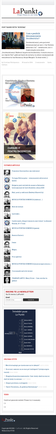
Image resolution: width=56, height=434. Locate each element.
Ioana (14, 242)
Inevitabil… (16, 214)
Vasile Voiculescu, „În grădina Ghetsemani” (22, 387)
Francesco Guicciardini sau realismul (26, 171)
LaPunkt (19, 428)
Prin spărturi (17, 257)
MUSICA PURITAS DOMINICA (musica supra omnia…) (31, 264)
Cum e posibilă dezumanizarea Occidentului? (33, 36)
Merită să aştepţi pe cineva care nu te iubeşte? (22, 365)
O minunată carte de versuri (22, 271)
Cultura (4, 65)
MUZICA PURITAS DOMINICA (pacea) (25, 228)
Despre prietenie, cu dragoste (17, 383)
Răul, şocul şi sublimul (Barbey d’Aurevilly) (27, 192)
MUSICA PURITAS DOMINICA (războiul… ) (27, 200)
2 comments (40, 62)
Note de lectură (17, 207)
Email (8, 297)
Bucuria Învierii (18, 235)
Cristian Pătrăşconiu (11, 62)
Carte (49, 62)
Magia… (14, 250)
